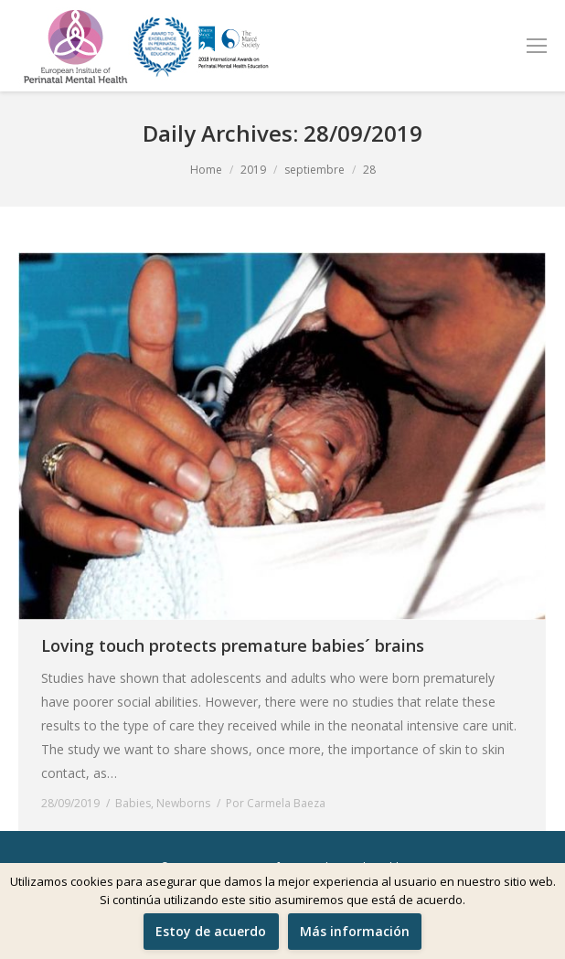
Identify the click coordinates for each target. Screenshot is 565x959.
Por (275, 803)
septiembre (314, 169)
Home (206, 169)
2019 (253, 169)
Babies (133, 803)
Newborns (183, 803)
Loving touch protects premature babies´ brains (232, 645)
